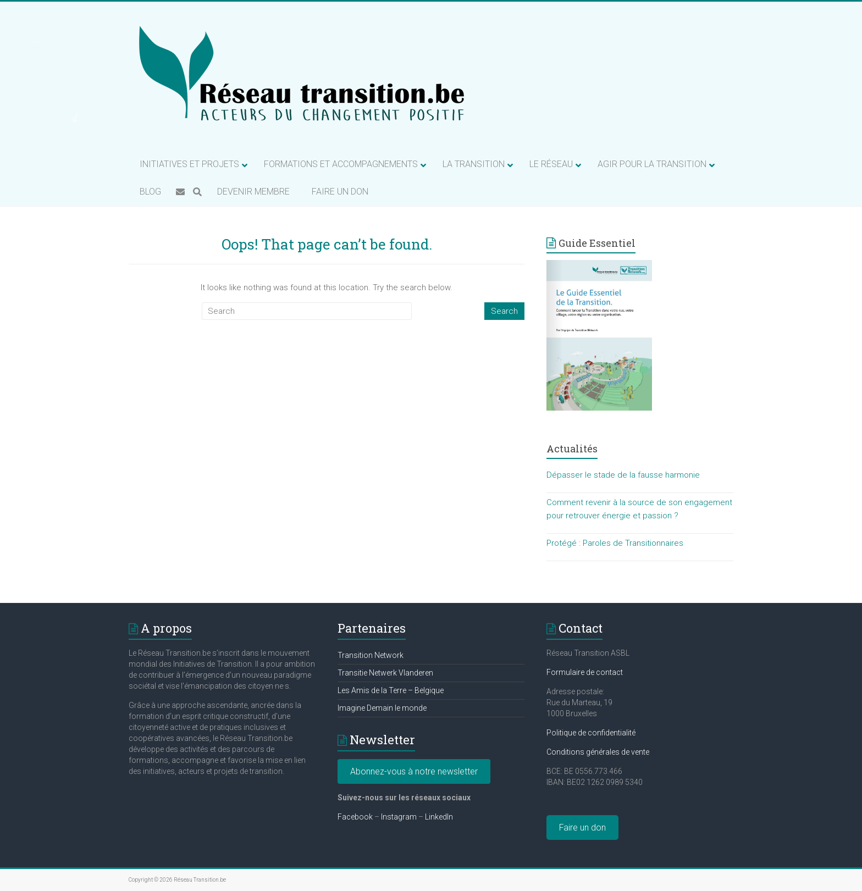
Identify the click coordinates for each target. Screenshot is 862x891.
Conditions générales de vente (597, 752)
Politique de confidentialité (591, 732)
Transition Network (371, 655)
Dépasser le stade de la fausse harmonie (623, 475)
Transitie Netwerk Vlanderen (385, 672)
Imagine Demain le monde (382, 708)
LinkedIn (439, 816)
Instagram (399, 816)
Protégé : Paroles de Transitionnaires (614, 543)
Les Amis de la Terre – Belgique (391, 690)
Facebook (355, 816)
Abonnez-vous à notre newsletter (414, 771)
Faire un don (582, 827)
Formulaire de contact (584, 672)
